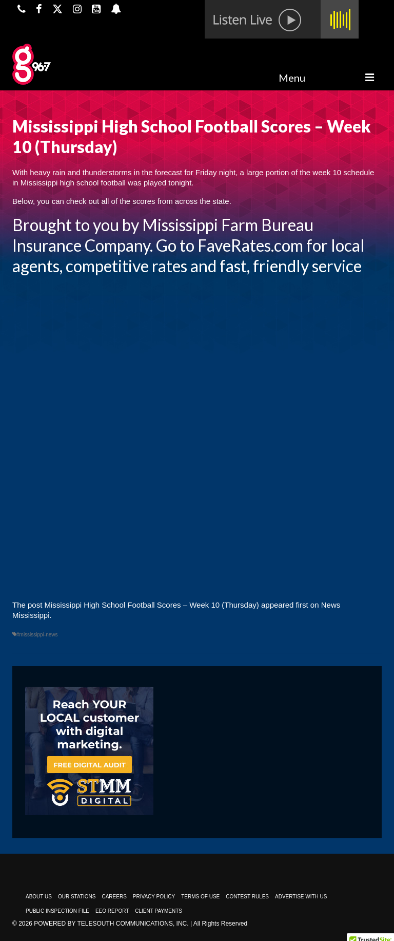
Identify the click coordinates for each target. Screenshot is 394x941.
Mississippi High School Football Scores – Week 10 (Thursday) (152, 604)
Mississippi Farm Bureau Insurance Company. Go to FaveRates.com (162, 235)
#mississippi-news (37, 634)
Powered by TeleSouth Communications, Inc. (111, 923)
